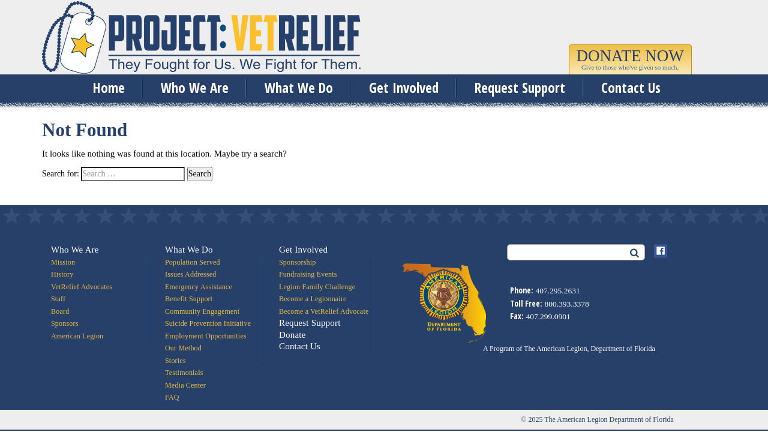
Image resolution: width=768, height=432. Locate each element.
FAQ (172, 397)
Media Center (185, 385)
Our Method (183, 348)
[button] (630, 60)
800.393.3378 (566, 303)
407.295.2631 (557, 290)
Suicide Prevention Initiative (208, 323)
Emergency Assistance (198, 287)
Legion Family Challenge (317, 287)
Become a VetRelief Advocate (323, 311)
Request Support (520, 87)
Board (60, 311)
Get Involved (404, 87)
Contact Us (631, 87)
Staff (58, 299)
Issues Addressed (191, 274)
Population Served (192, 262)
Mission (63, 262)
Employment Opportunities (206, 336)
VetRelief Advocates (81, 287)
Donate (292, 335)
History (62, 274)
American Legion (77, 336)
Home (109, 87)
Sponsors (65, 323)
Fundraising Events (308, 274)
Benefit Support (188, 299)
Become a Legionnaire (313, 299)
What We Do (299, 87)
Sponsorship (297, 262)
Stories (175, 360)
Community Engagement (202, 311)
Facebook (660, 250)
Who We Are (195, 87)
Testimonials (184, 372)
